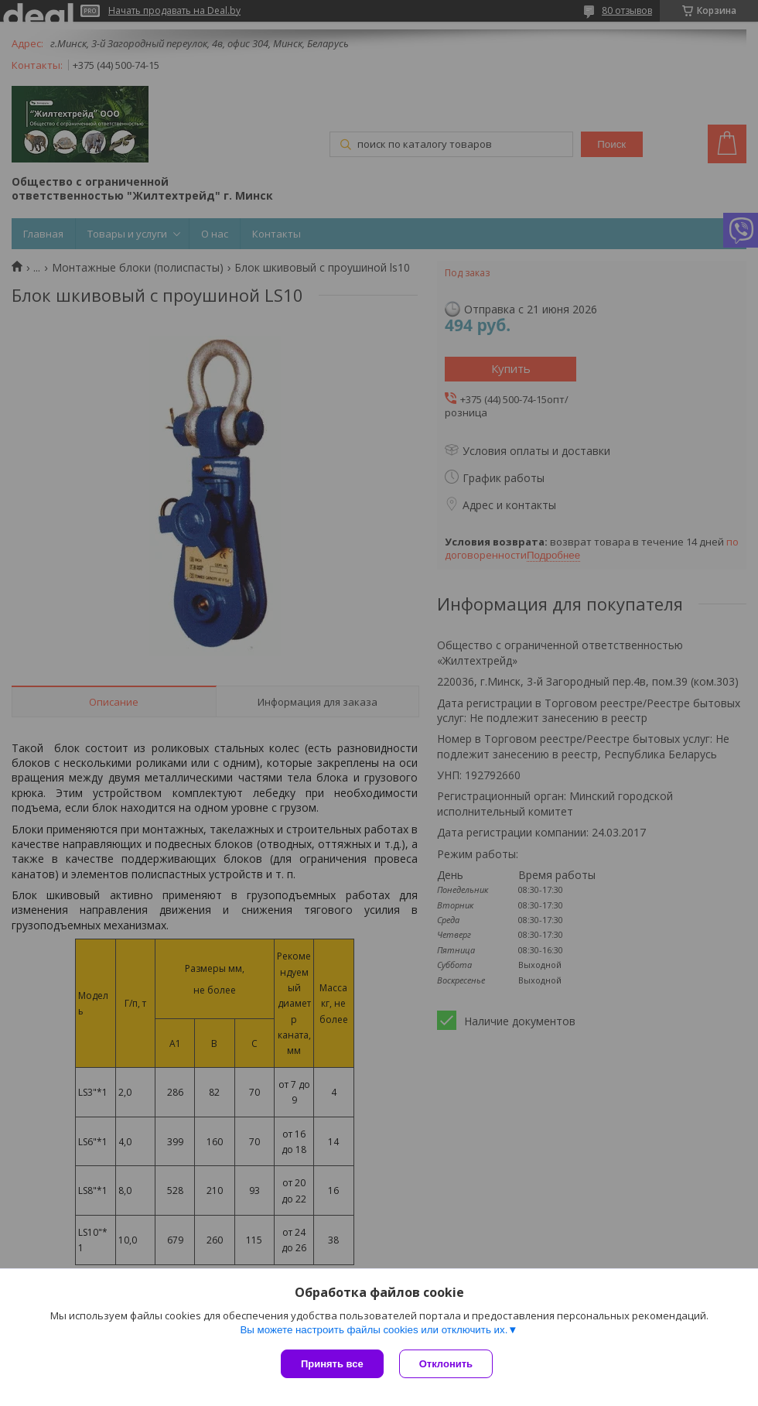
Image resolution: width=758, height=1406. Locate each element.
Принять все (332, 1364)
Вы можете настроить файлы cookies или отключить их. (373, 1330)
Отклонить (446, 1364)
